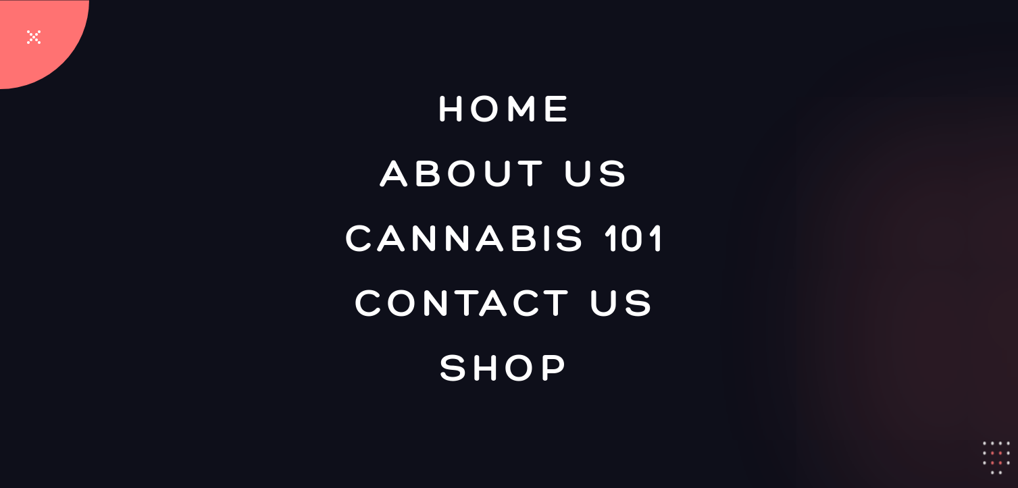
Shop (505, 366)
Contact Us (506, 301)
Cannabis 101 (505, 237)
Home (506, 107)
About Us (505, 172)
